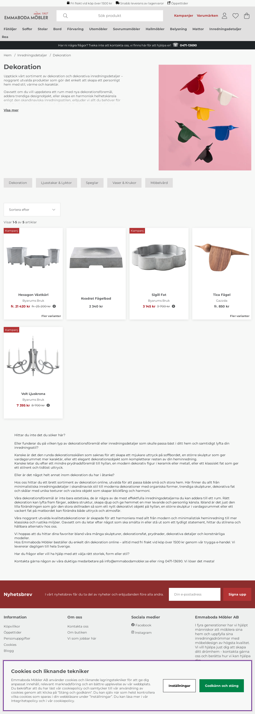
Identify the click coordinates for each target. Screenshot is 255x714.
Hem (8, 55)
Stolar (43, 29)
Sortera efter (19, 210)
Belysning (178, 29)
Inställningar (179, 686)
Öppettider (177, 3)
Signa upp (237, 594)
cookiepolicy (64, 701)
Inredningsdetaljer (225, 29)
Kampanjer (183, 15)
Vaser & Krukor (124, 183)
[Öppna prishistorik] (54, 306)
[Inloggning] (224, 16)
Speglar (92, 183)
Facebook (143, 625)
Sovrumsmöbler (126, 29)
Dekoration (62, 55)
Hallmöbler (155, 29)
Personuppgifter (17, 638)
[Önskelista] (235, 16)
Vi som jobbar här (81, 638)
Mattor (198, 29)
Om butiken (77, 632)
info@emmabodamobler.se (126, 561)
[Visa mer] (11, 110)
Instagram (143, 633)
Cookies (10, 645)
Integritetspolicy (24, 701)
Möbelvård (159, 183)
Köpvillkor (12, 626)
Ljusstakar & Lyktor (56, 183)
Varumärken (207, 15)
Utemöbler (98, 29)
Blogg (9, 651)
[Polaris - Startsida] (26, 16)
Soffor (27, 29)
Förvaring (75, 29)
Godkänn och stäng (222, 686)
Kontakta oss (77, 626)
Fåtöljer (10, 29)
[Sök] (110, 15)
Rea (5, 37)
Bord (57, 29)
